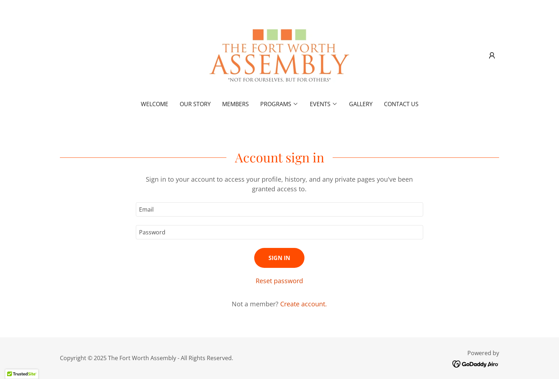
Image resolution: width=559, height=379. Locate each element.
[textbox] (279, 209)
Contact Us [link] (401, 104)
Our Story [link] (195, 104)
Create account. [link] (303, 304)
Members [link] (235, 104)
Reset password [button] (279, 280)
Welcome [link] (154, 104)
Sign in (279, 258)
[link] (279, 55)
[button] (492, 55)
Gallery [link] (361, 104)
